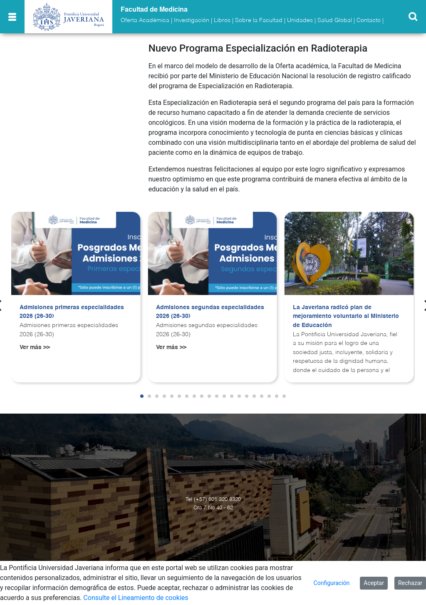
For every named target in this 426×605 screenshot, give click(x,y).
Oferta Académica (145, 20)
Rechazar (410, 583)
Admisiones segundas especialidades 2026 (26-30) (210, 312)
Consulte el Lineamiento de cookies (135, 598)
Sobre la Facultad (258, 20)
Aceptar (374, 583)
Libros (222, 20)
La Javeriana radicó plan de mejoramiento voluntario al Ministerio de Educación (346, 316)
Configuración (332, 583)
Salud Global (334, 20)
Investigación (191, 20)
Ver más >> (35, 347)
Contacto (369, 20)
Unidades (300, 20)
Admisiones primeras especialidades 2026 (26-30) (72, 312)
